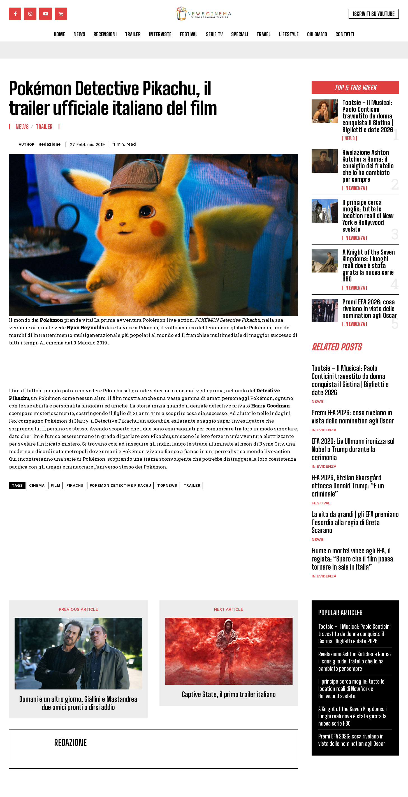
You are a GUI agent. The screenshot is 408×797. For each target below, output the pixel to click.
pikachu (75, 485)
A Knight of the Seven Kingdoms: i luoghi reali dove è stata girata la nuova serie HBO (368, 265)
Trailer (44, 126)
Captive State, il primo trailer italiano (229, 694)
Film (55, 485)
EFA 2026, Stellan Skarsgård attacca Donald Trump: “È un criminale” (348, 486)
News (349, 138)
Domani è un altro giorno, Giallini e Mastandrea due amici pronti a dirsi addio (78, 703)
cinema (37, 485)
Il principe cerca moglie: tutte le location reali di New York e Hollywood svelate (367, 216)
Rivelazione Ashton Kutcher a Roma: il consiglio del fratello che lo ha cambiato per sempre (368, 166)
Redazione (49, 144)
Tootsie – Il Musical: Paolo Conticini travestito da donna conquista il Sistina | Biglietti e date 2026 (367, 116)
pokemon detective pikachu (120, 485)
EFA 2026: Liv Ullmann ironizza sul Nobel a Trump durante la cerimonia (353, 449)
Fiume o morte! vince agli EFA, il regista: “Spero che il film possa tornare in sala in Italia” (352, 559)
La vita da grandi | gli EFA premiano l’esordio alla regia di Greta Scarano (355, 522)
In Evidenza (354, 188)
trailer (192, 485)
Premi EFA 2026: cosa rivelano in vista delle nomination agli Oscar (369, 308)
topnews (167, 485)
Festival (321, 503)
